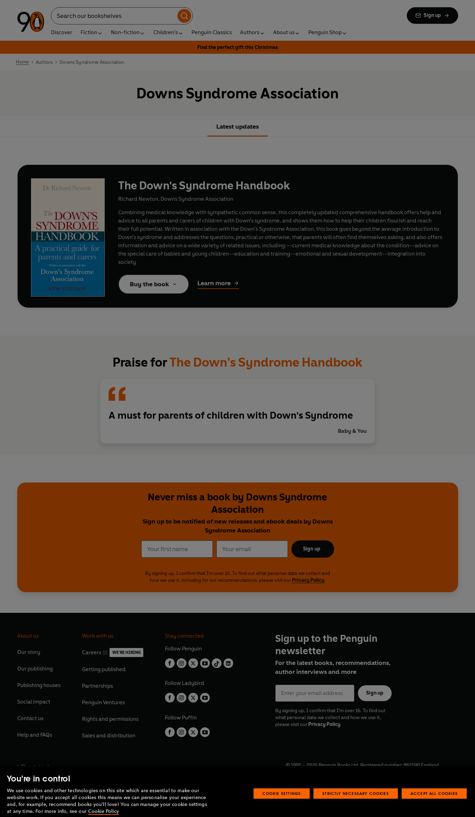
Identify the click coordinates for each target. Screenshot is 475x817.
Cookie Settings (281, 802)
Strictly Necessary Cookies (355, 802)
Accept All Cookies (434, 802)
